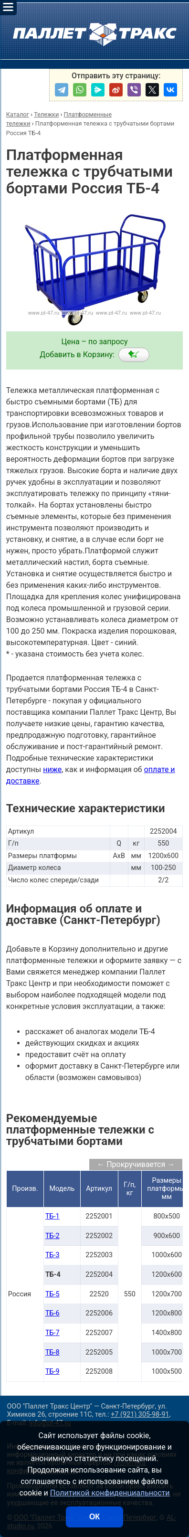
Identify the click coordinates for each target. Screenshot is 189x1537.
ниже (52, 769)
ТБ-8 (52, 1352)
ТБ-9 (52, 1371)
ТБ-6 (52, 1313)
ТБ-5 (52, 1294)
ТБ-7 (52, 1333)
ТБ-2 (52, 1236)
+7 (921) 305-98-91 (140, 1414)
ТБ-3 (52, 1255)
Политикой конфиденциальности (110, 1492)
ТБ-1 (52, 1216)
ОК (94, 1517)
